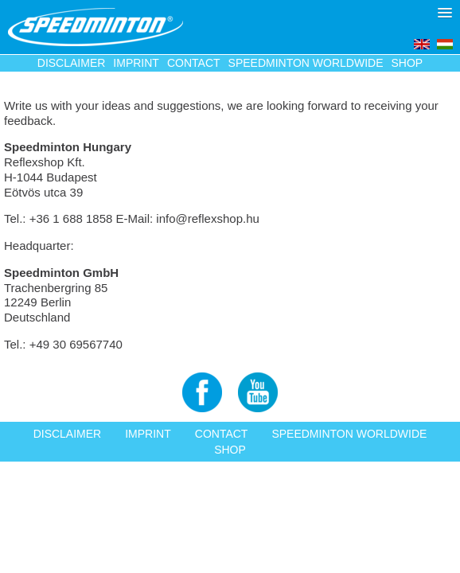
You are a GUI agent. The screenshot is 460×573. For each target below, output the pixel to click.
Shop (407, 63)
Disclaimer (71, 63)
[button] (445, 13)
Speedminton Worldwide (306, 63)
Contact (193, 63)
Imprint (136, 63)
